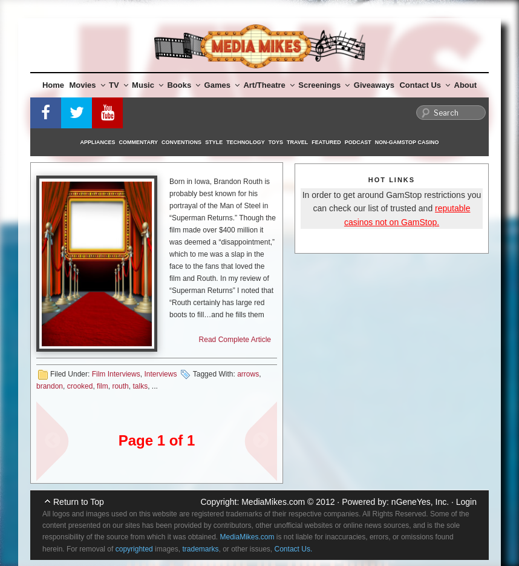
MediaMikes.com (273, 502)
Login (466, 502)
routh (120, 386)
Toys (276, 142)
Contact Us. (294, 549)
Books (183, 85)
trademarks (200, 549)
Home (53, 85)
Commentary (138, 142)
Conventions (181, 142)
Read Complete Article (235, 339)
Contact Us (424, 85)
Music (147, 85)
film (102, 386)
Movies (87, 85)
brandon (49, 386)
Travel (297, 142)
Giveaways (374, 85)
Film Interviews (116, 374)
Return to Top (78, 502)
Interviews (160, 374)
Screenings (324, 85)
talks (140, 386)
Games (222, 85)
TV (118, 85)
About (465, 85)
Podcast (358, 142)
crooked (80, 386)
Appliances (98, 142)
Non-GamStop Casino (407, 142)
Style (214, 142)
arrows (248, 374)
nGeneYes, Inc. (420, 502)
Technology (245, 142)
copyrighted (134, 549)
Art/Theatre (268, 85)
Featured (326, 142)
